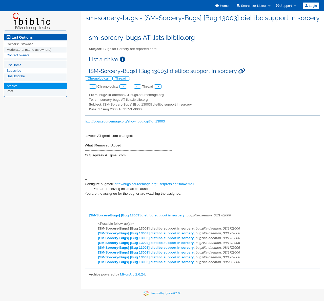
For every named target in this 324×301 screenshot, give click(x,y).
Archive (12, 86)
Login (311, 6)
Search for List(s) (251, 6)
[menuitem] (222, 5)
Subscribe (14, 70)
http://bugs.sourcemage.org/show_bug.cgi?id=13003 (125, 121)
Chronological (99, 78)
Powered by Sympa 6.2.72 (165, 293)
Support (284, 6)
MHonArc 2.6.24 (132, 274)
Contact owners (18, 55)
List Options (20, 37)
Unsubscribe (16, 76)
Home (222, 6)
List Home (14, 65)
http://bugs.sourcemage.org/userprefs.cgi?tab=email (154, 184)
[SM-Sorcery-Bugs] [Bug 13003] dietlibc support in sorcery (137, 215)
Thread (121, 78)
